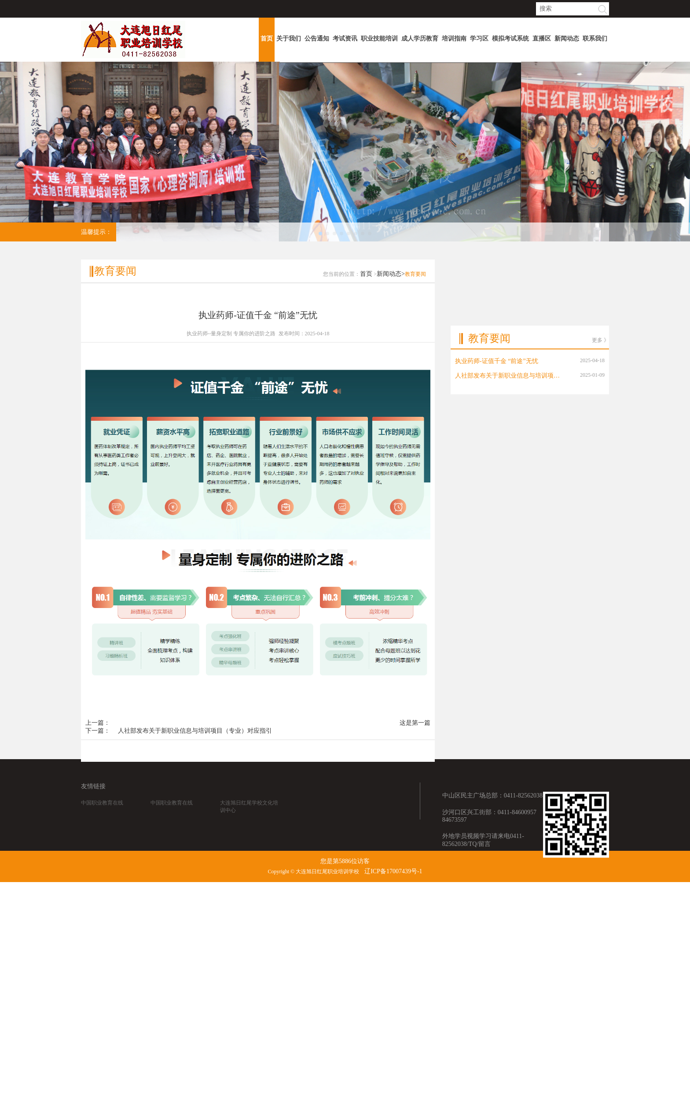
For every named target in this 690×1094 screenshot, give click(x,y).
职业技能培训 (379, 38)
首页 (267, 38)
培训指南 (454, 38)
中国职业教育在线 (102, 811)
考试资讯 (345, 38)
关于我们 (288, 38)
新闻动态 (566, 38)
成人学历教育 (419, 38)
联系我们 (595, 38)
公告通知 (317, 38)
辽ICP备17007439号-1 (393, 871)
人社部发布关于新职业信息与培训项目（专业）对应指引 (195, 745)
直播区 (541, 38)
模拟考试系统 (510, 38)
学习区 (479, 38)
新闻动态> (391, 288)
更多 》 (600, 310)
